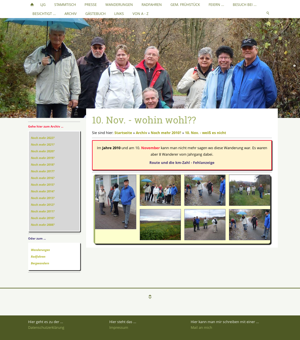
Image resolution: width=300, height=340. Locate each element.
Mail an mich (201, 327)
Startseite (123, 132)
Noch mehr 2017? (42, 171)
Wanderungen (40, 250)
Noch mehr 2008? (42, 225)
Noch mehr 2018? (42, 164)
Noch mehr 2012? (42, 205)
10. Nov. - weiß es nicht (205, 132)
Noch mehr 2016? (42, 178)
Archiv (141, 132)
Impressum (118, 327)
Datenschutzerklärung (46, 327)
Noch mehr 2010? (42, 218)
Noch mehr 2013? (42, 198)
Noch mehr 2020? (42, 151)
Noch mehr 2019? (42, 158)
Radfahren (38, 256)
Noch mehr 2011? (42, 211)
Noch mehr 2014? (42, 191)
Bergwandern (40, 263)
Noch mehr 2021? (42, 144)
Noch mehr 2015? (42, 185)
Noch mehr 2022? (42, 138)
